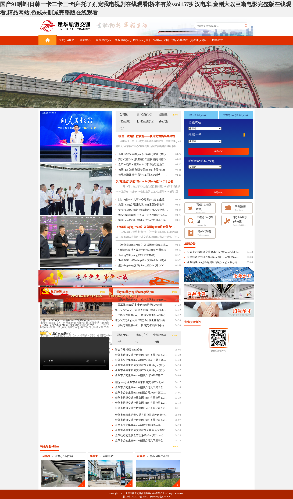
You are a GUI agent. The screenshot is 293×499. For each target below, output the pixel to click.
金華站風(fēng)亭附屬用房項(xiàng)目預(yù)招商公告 (213, 262)
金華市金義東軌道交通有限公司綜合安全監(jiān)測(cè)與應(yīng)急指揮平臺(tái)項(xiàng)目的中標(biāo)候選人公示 (141, 430)
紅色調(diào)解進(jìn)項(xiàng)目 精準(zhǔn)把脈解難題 (85, 299)
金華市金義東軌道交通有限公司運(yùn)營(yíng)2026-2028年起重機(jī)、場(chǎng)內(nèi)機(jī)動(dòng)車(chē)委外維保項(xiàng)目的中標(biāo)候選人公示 (141, 414)
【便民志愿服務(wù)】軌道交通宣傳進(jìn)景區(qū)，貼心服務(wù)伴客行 (141, 325)
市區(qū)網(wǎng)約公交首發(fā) (136, 255)
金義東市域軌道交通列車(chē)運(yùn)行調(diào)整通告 (213, 252)
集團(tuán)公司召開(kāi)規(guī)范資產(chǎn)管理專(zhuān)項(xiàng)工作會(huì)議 (143, 220)
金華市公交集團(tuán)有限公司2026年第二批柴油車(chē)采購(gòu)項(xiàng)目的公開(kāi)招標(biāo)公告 (141, 375)
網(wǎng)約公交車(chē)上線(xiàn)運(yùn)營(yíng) (143, 265)
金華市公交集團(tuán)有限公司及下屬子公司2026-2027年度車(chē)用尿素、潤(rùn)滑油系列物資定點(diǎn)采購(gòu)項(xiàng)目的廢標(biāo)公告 (141, 387)
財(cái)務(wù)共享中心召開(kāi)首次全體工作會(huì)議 (143, 199)
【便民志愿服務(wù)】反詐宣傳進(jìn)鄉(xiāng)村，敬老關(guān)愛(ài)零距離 (141, 299)
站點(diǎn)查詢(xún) (235, 115)
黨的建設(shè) (104, 40)
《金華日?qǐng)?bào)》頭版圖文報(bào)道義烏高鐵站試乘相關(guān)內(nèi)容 (143, 244)
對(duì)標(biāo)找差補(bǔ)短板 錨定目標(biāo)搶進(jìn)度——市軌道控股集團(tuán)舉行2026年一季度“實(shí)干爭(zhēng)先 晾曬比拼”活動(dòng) (143, 159)
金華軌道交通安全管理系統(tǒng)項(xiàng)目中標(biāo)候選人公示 (141, 435)
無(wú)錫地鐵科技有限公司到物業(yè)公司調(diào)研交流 (143, 215)
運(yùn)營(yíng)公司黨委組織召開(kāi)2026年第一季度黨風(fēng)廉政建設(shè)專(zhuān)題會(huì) (141, 310)
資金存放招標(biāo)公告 (128, 349)
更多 (81, 483)
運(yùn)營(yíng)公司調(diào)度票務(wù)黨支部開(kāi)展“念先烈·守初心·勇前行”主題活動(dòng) (69, 320)
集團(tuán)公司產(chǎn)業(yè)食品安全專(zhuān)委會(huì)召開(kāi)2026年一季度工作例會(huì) (143, 209)
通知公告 (189, 243)
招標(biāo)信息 (142, 40)
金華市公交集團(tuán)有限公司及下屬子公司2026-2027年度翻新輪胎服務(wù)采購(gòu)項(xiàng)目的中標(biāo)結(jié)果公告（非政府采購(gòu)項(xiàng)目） (141, 440)
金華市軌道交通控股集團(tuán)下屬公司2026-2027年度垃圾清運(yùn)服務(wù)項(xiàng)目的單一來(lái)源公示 (141, 354)
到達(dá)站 (194, 134)
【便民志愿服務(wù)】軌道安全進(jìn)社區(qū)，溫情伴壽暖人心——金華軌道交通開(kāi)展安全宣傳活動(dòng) (141, 315)
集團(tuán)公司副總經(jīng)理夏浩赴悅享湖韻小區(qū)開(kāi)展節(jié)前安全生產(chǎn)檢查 (143, 204)
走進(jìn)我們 (66, 40)
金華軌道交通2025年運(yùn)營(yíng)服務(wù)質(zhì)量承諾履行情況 (213, 257)
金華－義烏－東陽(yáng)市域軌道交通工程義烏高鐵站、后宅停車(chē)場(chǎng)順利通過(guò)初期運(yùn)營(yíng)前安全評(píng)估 (143, 164)
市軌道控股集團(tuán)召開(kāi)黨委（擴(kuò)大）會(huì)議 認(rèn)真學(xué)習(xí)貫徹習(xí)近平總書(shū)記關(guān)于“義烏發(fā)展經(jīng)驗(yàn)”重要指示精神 (143, 154)
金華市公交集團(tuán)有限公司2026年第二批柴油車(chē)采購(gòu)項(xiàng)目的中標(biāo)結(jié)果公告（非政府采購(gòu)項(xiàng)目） (141, 425)
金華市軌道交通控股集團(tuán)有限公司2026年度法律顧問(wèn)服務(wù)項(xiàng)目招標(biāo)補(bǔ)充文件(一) (141, 408)
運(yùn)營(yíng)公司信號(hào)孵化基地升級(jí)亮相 (141, 320)
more (175, 114)
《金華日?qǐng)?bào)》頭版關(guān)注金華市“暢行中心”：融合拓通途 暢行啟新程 (147, 226)
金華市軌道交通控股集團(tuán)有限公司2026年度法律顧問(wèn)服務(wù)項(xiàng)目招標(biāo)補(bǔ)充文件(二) (141, 397)
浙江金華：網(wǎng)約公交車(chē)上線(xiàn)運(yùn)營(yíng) (143, 260)
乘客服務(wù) (123, 40)
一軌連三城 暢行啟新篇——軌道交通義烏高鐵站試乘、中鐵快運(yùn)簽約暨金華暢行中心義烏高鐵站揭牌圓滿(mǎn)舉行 (147, 136)
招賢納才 (217, 40)
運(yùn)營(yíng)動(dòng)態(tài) (135, 291)
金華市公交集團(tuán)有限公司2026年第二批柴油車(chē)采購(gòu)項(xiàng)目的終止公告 (141, 392)
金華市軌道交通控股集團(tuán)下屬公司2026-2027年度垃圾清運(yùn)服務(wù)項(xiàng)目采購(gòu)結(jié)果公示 (141, 419)
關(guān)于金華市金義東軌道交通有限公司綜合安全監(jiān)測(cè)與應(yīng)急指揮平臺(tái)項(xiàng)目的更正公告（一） (141, 382)
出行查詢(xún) (197, 115)
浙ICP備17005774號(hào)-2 (136, 497)
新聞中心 (85, 40)
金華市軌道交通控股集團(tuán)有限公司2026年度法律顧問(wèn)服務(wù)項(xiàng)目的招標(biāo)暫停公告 (141, 402)
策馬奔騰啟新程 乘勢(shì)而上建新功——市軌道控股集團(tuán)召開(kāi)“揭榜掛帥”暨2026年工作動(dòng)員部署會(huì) (143, 174)
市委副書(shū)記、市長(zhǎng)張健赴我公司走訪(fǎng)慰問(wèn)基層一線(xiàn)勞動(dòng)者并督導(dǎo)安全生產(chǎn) (75, 327)
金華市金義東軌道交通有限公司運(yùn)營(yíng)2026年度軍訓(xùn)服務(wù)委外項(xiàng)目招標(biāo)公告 (141, 365)
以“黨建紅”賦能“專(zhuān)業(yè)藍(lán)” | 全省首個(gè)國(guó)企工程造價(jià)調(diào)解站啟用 (147, 181)
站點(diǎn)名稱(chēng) (201, 160)
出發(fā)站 (194, 122)
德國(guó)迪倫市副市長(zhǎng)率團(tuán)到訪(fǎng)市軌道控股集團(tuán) (143, 169)
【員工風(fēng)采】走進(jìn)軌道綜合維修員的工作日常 (141, 304)
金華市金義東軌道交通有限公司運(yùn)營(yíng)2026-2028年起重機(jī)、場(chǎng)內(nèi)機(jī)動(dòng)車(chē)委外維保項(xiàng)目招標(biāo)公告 (141, 370)
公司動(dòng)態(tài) (125, 121)
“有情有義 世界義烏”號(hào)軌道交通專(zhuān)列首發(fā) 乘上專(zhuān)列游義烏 (143, 249)
